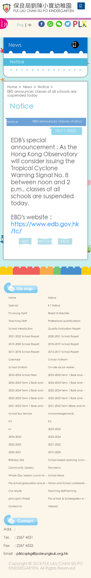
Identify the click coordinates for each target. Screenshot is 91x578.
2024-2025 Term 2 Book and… (26, 383)
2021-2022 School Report (23, 336)
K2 (49, 421)
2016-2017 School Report (63, 352)
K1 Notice (54, 306)
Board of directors (58, 313)
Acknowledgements (61, 414)
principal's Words (19, 499)
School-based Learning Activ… (67, 460)
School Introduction (20, 329)
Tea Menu (54, 468)
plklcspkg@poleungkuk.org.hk (42, 553)
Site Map (24, 289)
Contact (25, 521)
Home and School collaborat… (67, 483)
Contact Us (15, 506)
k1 (9, 429)
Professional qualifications (64, 321)
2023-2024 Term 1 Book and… (66, 391)
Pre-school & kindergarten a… (67, 499)
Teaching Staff (17, 321)
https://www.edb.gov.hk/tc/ (45, 227)
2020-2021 (14, 452)
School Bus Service (20, 414)
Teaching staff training (62, 491)
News (27, 87)
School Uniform (17, 367)
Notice (17, 62)
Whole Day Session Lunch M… (27, 476)
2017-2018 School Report (23, 352)
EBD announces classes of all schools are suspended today (41, 94)
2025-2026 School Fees (22, 375)
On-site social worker (61, 367)
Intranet (53, 506)
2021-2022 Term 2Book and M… (67, 406)
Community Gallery (21, 468)
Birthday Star (16, 460)
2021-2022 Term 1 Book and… (26, 406)
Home (12, 87)
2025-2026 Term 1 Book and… (66, 375)
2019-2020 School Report (23, 344)
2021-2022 (54, 445)
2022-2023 (14, 445)
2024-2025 (14, 437)
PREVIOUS (44, 242)
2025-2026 (54, 429)
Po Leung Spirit (17, 313)
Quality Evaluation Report (64, 329)
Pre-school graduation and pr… (28, 483)
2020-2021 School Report (63, 336)
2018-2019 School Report (63, 344)
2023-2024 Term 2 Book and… (26, 391)
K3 (10, 421)
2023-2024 (54, 437)
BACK (65, 242)
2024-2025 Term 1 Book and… (66, 383)
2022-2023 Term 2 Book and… (26, 398)
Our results (15, 491)
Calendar (14, 360)
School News (56, 476)
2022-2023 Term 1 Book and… (66, 398)
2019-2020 (54, 452)
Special (13, 306)
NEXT (25, 242)
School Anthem (58, 360)
